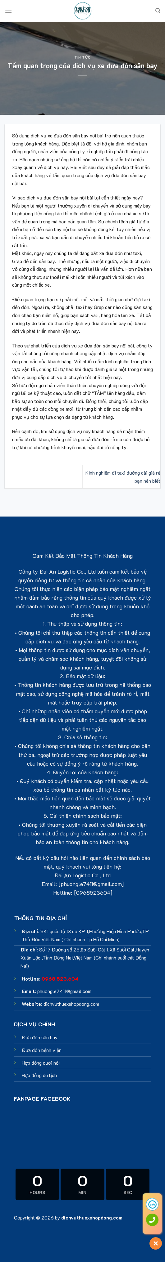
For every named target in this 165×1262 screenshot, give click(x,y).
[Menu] (8, 10)
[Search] (157, 11)
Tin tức (82, 57)
